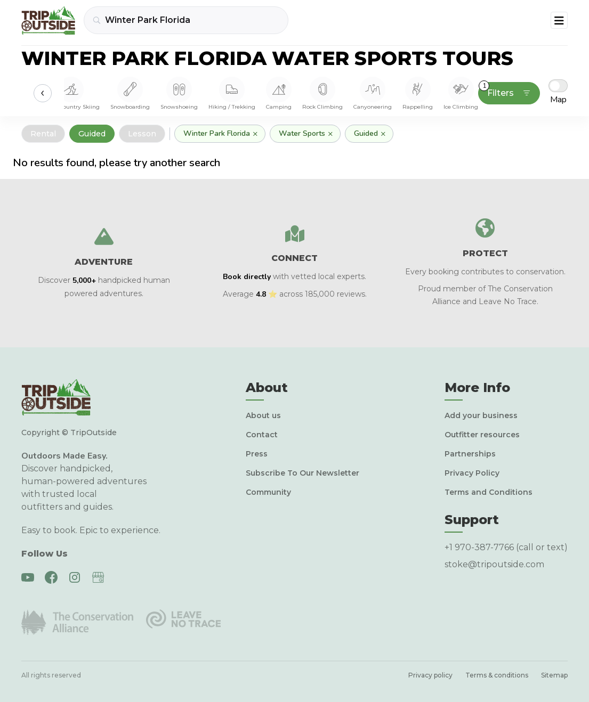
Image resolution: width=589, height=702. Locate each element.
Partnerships (470, 454)
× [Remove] (255, 134)
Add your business (481, 415)
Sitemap (554, 675)
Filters (505, 90)
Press (257, 454)
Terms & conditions (496, 675)
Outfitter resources (482, 434)
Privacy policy (430, 675)
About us (263, 415)
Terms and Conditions (488, 492)
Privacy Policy (472, 473)
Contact (262, 434)
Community (268, 492)
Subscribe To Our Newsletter (302, 473)
